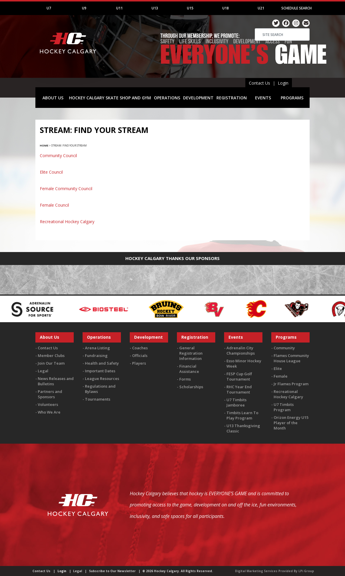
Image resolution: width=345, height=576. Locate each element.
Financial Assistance (189, 368)
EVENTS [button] (263, 98)
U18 (225, 8)
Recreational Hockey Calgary (67, 221)
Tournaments (97, 399)
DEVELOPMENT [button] (198, 98)
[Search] (282, 34)
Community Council (58, 155)
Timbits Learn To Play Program (242, 415)
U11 (119, 8)
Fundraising (96, 355)
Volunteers (48, 404)
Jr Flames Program (291, 383)
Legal (43, 370)
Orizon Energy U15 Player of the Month (291, 423)
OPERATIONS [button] (167, 98)
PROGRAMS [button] (292, 98)
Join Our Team (51, 363)
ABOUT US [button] (52, 98)
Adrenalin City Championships (240, 350)
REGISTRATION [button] (231, 98)
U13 (155, 8)
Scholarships (191, 386)
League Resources (102, 378)
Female (281, 376)
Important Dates (100, 370)
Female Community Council (66, 188)
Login (283, 83)
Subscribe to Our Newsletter (112, 571)
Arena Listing (97, 347)
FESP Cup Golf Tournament (239, 376)
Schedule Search (296, 8)
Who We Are (49, 412)
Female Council (54, 205)
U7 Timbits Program (284, 407)
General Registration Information (191, 353)
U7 (49, 8)
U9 (84, 8)
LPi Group (306, 571)
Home (44, 145)
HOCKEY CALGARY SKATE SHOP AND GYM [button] (110, 98)
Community (284, 347)
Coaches (140, 347)
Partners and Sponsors (50, 394)
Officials (139, 355)
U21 (261, 8)
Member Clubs (51, 355)
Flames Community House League (291, 358)
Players (139, 363)
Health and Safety (102, 363)
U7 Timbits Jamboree (236, 402)
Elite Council (51, 172)
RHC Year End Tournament (239, 389)
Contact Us (259, 83)
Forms (185, 379)
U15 (190, 8)
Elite (278, 368)
